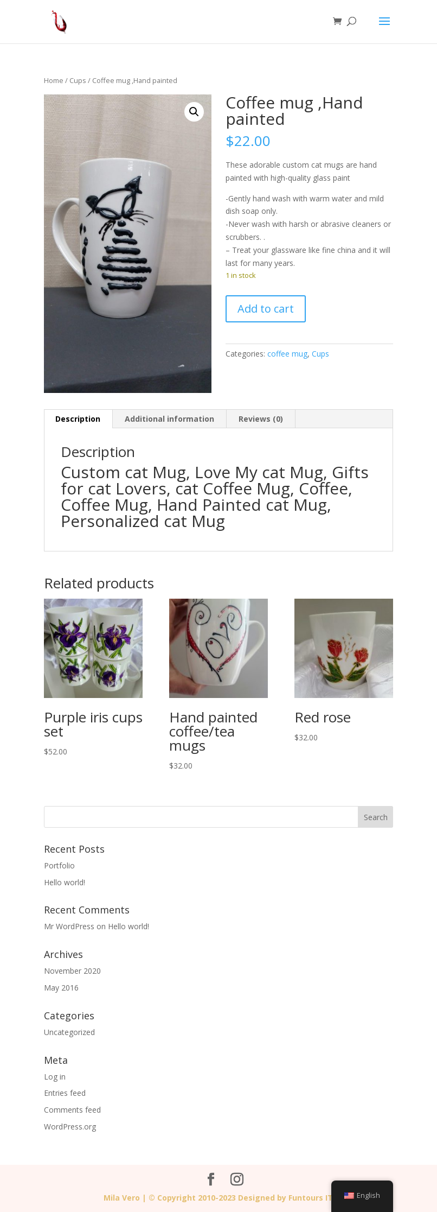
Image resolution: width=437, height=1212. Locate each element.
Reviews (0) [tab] (261, 419)
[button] (194, 112)
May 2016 (61, 987)
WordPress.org (70, 1126)
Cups (77, 80)
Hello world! (64, 882)
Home (53, 80)
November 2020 (72, 971)
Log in (55, 1076)
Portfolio (59, 865)
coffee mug (287, 353)
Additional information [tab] (169, 419)
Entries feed (65, 1093)
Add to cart (265, 308)
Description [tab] (77, 419)
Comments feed (72, 1110)
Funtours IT (310, 1197)
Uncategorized (69, 1032)
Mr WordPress (69, 926)
